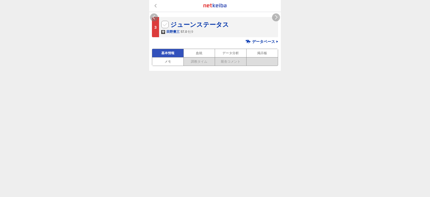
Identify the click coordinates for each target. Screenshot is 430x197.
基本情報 (167, 53)
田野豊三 (173, 32)
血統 (199, 53)
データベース (263, 42)
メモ (168, 61)
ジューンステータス (199, 24)
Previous (154, 17)
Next (276, 17)
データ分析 (230, 53)
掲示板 (262, 53)
